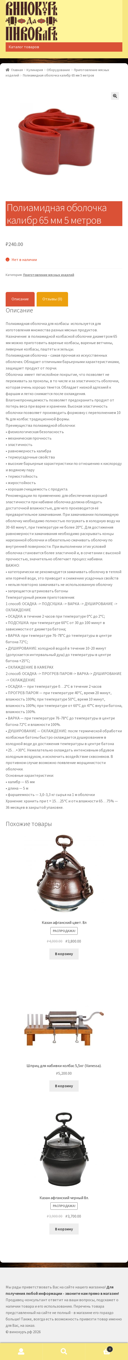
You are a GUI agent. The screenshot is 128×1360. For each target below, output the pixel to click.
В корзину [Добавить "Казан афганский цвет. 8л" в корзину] (64, 953)
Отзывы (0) (52, 298)
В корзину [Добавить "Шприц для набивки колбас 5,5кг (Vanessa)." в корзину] (64, 1085)
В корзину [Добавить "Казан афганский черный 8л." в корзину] (64, 1228)
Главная (17, 70)
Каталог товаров (24, 46)
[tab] (20, 299)
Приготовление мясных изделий (48, 275)
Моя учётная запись (21, 1351)
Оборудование (58, 70)
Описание (20, 298)
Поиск (64, 1351)
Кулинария (35, 70)
